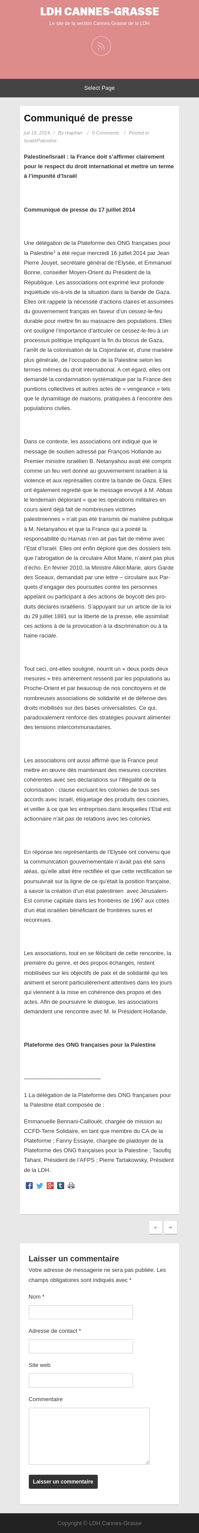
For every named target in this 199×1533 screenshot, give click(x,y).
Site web (40, 1365)
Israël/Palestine (40, 140)
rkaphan (73, 132)
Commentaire (46, 1399)
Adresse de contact (55, 1331)
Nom (37, 1296)
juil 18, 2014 (37, 132)
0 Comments (105, 132)
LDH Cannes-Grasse (99, 11)
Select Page (99, 88)
